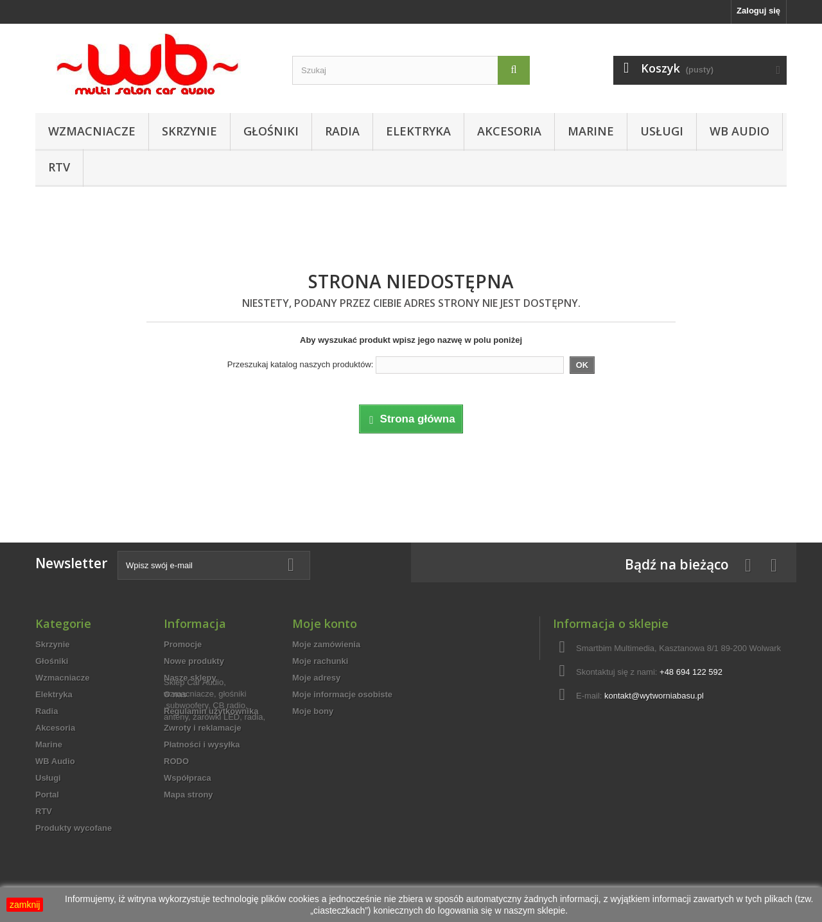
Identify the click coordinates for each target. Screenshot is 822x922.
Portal (47, 794)
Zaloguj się (758, 10)
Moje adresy (316, 678)
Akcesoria (509, 131)
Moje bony (312, 711)
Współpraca (187, 778)
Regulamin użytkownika (211, 711)
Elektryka (418, 131)
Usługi (661, 131)
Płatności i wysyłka (202, 744)
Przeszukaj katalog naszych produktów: (300, 364)
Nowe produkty (194, 661)
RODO (176, 761)
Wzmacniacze (92, 131)
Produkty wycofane (73, 828)
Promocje (183, 644)
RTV (59, 167)
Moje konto (324, 623)
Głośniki (271, 131)
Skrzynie (189, 131)
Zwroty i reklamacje (202, 728)
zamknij (25, 905)
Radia (342, 131)
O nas (175, 694)
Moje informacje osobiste (342, 694)
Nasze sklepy (190, 678)
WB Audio (739, 131)
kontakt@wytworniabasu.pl (654, 695)
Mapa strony (188, 794)
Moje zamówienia (326, 644)
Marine (591, 131)
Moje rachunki (320, 661)
